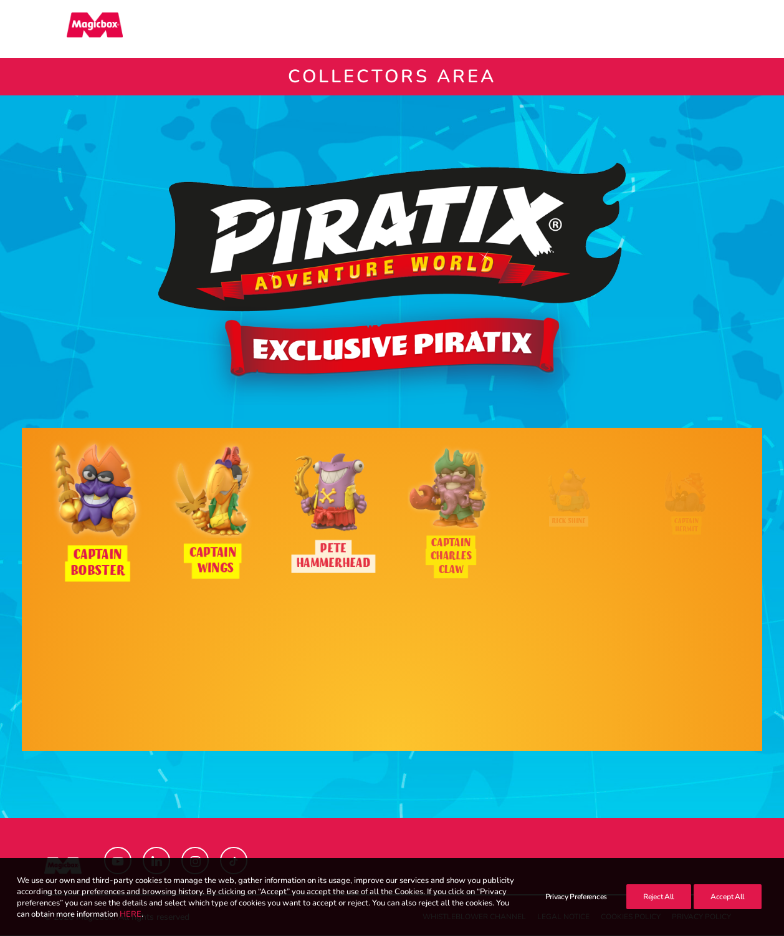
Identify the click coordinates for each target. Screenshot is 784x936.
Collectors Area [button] (456, 29)
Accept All (727, 910)
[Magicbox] (72, 29)
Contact (615, 29)
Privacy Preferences (576, 910)
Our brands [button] (353, 29)
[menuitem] (353, 29)
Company (549, 29)
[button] (734, 29)
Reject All (658, 910)
